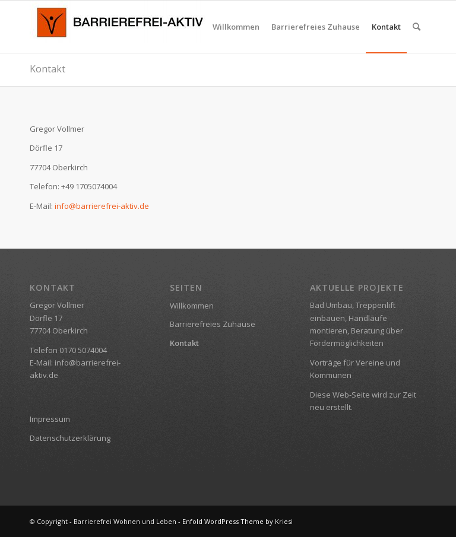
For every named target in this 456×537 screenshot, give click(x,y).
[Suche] (416, 27)
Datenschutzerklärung (70, 438)
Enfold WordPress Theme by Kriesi (237, 521)
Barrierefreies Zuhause (212, 324)
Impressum (50, 419)
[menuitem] (236, 27)
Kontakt (47, 68)
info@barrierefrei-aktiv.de (102, 206)
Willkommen (192, 305)
